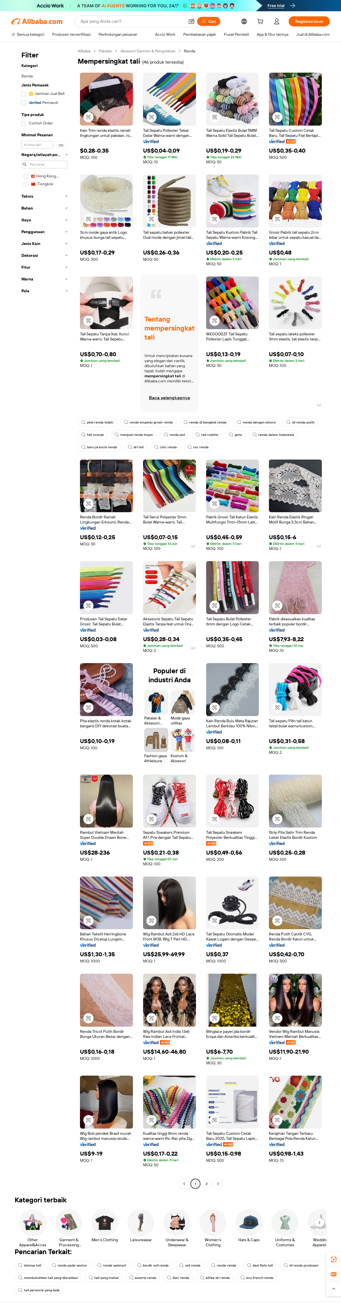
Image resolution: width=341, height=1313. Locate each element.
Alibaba (84, 51)
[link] (333, 1259)
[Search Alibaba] (132, 21)
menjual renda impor (134, 435)
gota (235, 435)
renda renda (223, 1265)
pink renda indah (97, 422)
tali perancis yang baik (38, 1290)
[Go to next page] (218, 1184)
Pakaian (105, 51)
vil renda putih (300, 422)
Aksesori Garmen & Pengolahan (148, 51)
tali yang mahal (104, 1278)
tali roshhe (207, 435)
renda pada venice (69, 1265)
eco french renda (256, 1278)
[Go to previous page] (184, 1184)
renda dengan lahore (256, 422)
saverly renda (142, 1278)
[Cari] (208, 21)
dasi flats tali (260, 1265)
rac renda (198, 447)
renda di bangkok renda (205, 422)
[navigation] (43, 618)
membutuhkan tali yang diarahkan (48, 1278)
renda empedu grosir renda (148, 422)
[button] (191, 21)
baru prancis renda (99, 447)
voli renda (189, 1265)
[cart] (261, 22)
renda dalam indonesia (273, 435)
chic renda (165, 447)
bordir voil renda (153, 1265)
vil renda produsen (301, 1265)
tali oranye (92, 435)
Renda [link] (189, 51)
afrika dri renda (215, 1278)
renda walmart (111, 1265)
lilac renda (178, 1278)
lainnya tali (29, 1265)
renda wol (174, 435)
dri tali (136, 447)
